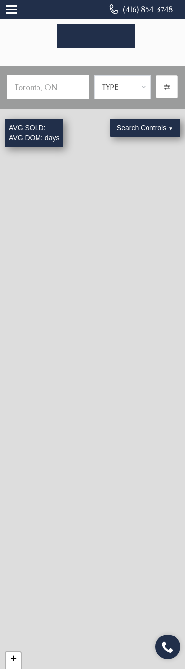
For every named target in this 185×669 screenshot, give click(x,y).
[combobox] (122, 87)
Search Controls (145, 128)
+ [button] (13, 659)
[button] (167, 86)
